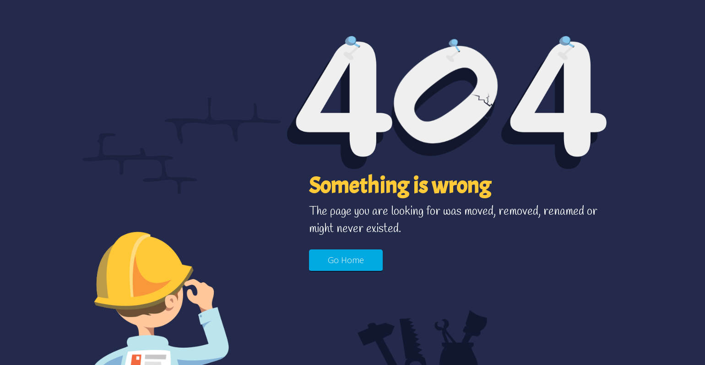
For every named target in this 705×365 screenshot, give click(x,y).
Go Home (346, 259)
